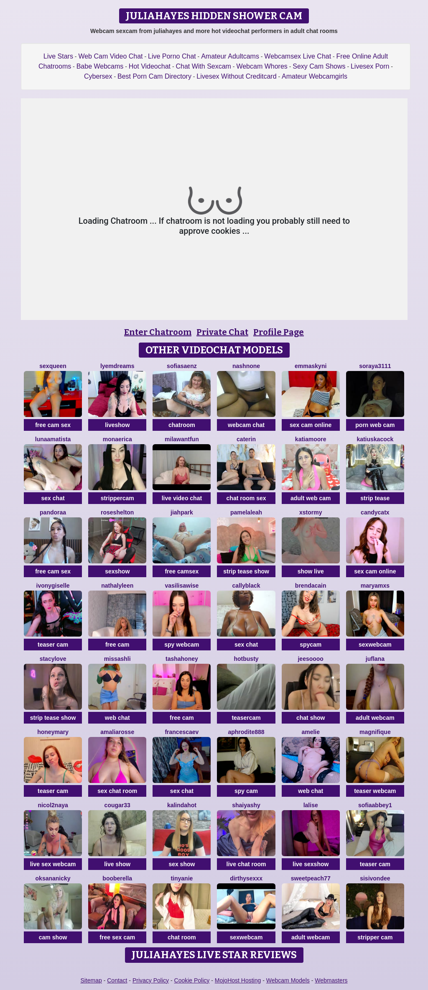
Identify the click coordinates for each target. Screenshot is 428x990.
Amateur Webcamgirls (314, 76)
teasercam (246, 717)
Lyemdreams (117, 366)
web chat (117, 717)
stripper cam (374, 937)
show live (311, 571)
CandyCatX (375, 512)
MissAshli (117, 658)
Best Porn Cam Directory (154, 76)
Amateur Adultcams (230, 56)
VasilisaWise (182, 585)
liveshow (117, 425)
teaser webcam (375, 791)
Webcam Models (288, 980)
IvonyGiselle (53, 585)
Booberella (117, 878)
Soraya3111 (375, 366)
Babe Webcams (100, 66)
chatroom (181, 425)
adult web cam (310, 498)
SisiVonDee (375, 878)
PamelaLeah (246, 512)
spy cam (246, 791)
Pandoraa (53, 512)
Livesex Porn (370, 66)
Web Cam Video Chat (110, 56)
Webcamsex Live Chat (297, 56)
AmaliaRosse (117, 732)
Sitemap (91, 980)
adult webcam (375, 717)
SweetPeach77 (311, 878)
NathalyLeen (117, 585)
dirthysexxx (246, 878)
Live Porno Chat (172, 56)
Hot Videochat (150, 66)
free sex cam (117, 937)
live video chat (182, 498)
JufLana (375, 658)
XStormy (310, 512)
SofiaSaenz (182, 366)
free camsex (182, 571)
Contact (117, 980)
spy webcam (181, 644)
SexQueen (52, 366)
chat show (310, 717)
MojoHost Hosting (238, 980)
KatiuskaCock (375, 439)
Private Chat (222, 332)
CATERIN (246, 439)
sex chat (53, 498)
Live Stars (58, 56)
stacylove (53, 658)
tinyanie (182, 878)
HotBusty (246, 658)
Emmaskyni (310, 366)
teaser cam (53, 644)
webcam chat (246, 425)
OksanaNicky (53, 878)
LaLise (310, 805)
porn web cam (375, 425)
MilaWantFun (182, 439)
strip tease (375, 498)
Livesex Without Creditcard (236, 76)
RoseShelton (117, 512)
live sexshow (311, 864)
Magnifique (375, 732)
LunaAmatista (53, 439)
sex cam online (310, 425)
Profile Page (278, 332)
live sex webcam (53, 864)
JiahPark (182, 512)
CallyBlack (246, 585)
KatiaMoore (310, 439)
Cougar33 (117, 805)
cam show (53, 937)
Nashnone (246, 366)
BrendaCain (310, 585)
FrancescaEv (182, 732)
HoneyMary (53, 732)
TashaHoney (182, 658)
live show (117, 864)
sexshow (117, 571)
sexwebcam (375, 644)
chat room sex (246, 498)
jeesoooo (310, 658)
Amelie (310, 732)
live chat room (246, 864)
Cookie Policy (192, 980)
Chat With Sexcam (203, 66)
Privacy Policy (150, 980)
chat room (182, 937)
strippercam (117, 498)
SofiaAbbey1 (375, 805)
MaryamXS (375, 585)
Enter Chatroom (157, 332)
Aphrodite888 (246, 732)
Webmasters (331, 980)
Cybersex (98, 76)
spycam (310, 644)
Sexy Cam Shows (319, 66)
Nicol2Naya (53, 805)
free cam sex (53, 425)
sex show (181, 864)
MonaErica (117, 439)
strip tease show (246, 571)
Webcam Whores (261, 66)
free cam (117, 644)
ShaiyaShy (246, 805)
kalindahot (181, 805)
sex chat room (117, 791)
